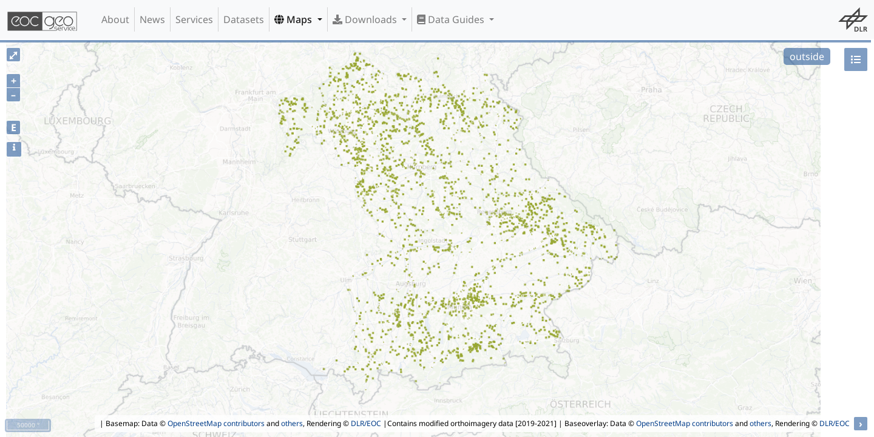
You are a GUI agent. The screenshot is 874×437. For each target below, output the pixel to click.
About (115, 19)
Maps (294, 19)
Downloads (366, 19)
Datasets (243, 19)
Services (194, 19)
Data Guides (452, 19)
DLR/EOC (366, 423)
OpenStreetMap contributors (216, 423)
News (152, 19)
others (292, 423)
